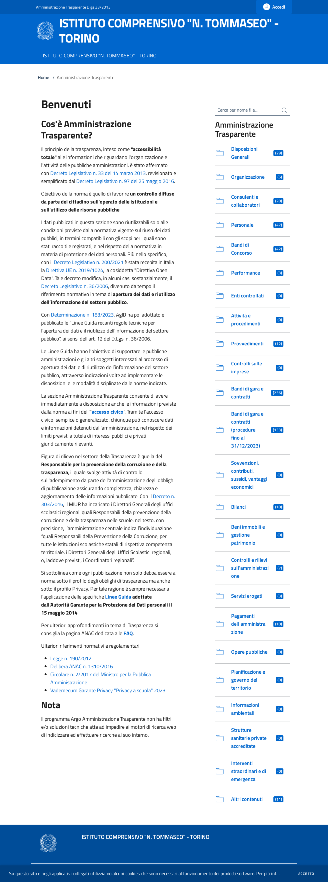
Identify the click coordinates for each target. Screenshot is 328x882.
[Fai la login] (274, 7)
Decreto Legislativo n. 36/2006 (74, 286)
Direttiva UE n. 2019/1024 (74, 270)
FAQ (128, 633)
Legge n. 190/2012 (70, 658)
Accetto (306, 873)
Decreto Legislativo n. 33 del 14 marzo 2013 (98, 173)
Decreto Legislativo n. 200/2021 (88, 262)
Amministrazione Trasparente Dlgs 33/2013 (73, 7)
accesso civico (107, 412)
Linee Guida (118, 597)
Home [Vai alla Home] (43, 77)
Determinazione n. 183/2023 (82, 315)
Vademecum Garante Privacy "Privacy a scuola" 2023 (107, 690)
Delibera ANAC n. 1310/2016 (81, 666)
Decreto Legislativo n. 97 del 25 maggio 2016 (125, 181)
